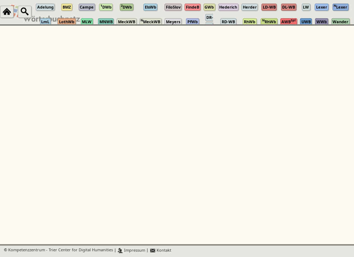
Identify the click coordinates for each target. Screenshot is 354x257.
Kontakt (160, 250)
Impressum (131, 250)
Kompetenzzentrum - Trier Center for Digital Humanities (60, 250)
